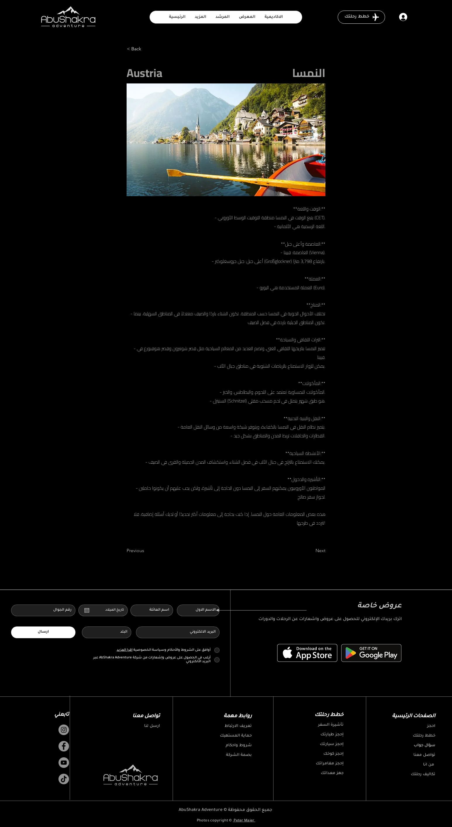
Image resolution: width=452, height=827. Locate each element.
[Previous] (146, 551)
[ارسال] (43, 632)
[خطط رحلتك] (361, 17)
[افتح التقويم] (86, 610)
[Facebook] (63, 746)
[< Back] (146, 49)
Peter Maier (244, 821)
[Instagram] (63, 730)
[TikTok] (63, 779)
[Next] (310, 551)
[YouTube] (63, 762)
